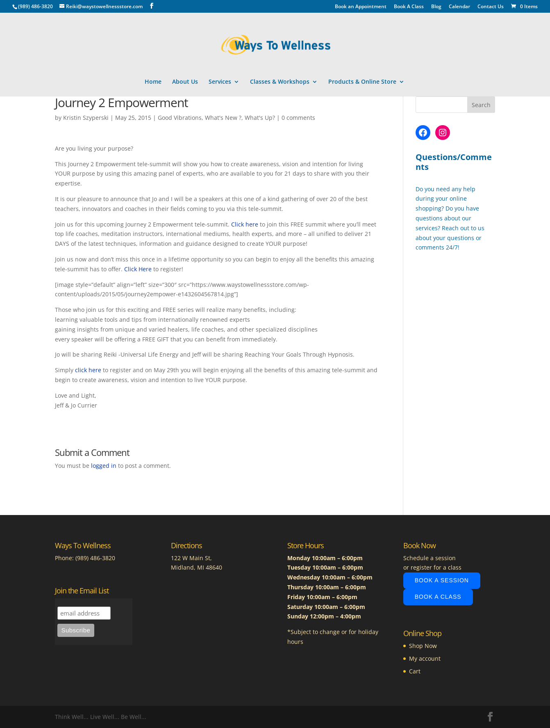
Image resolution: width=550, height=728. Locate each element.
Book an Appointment (360, 7)
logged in (103, 465)
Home (153, 82)
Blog (436, 7)
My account (425, 658)
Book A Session (442, 580)
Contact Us (490, 7)
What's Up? (260, 117)
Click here (244, 224)
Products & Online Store (362, 82)
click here (88, 370)
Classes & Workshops (279, 82)
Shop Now (423, 646)
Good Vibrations (180, 117)
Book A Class (409, 7)
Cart (414, 671)
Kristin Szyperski (86, 117)
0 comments (298, 117)
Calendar (459, 7)
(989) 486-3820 (95, 558)
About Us (185, 82)
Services (220, 82)
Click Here (138, 269)
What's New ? (223, 117)
